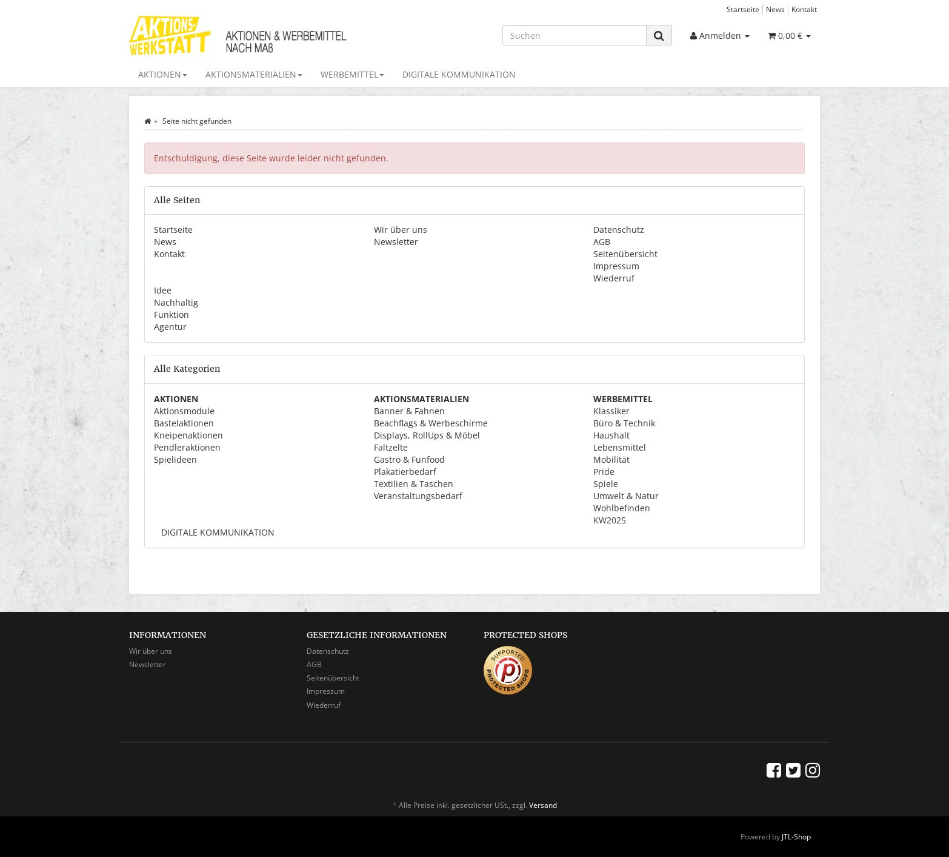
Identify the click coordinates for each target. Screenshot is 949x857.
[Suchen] (574, 35)
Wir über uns (400, 229)
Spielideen (175, 459)
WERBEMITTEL (352, 74)
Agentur (170, 326)
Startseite (743, 9)
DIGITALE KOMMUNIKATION (459, 74)
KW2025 (609, 520)
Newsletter (396, 241)
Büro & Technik (624, 423)
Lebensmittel (619, 447)
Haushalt (611, 435)
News (775, 9)
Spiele (605, 483)
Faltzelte (391, 447)
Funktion (171, 314)
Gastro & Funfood (409, 459)
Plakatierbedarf (405, 471)
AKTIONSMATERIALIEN (253, 74)
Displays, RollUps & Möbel (427, 435)
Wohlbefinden (621, 508)
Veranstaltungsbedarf (418, 496)
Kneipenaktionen (188, 435)
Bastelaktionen (184, 423)
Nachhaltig (176, 302)
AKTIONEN (162, 74)
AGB (601, 241)
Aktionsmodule (184, 411)
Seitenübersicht (625, 254)
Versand (543, 805)
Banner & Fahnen (409, 411)
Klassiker (611, 411)
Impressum (616, 266)
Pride (603, 471)
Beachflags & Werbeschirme (431, 423)
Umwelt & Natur (626, 496)
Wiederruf (613, 278)
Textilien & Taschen (413, 483)
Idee (162, 290)
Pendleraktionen (187, 447)
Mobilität (611, 459)
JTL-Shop (796, 837)
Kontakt (804, 9)
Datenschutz (618, 229)
